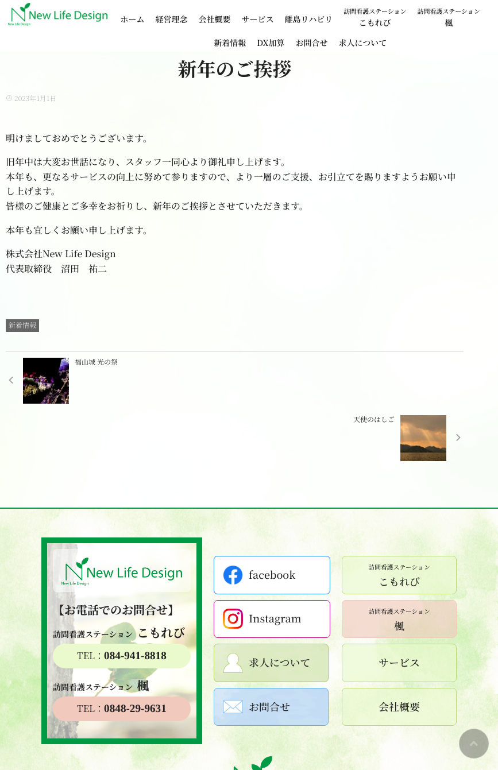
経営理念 (172, 19)
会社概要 (215, 19)
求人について (362, 43)
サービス (258, 19)
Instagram (263, 561)
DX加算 (270, 43)
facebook (260, 518)
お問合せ (311, 43)
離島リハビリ (309, 19)
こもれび (374, 17)
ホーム (133, 19)
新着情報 (230, 43)
